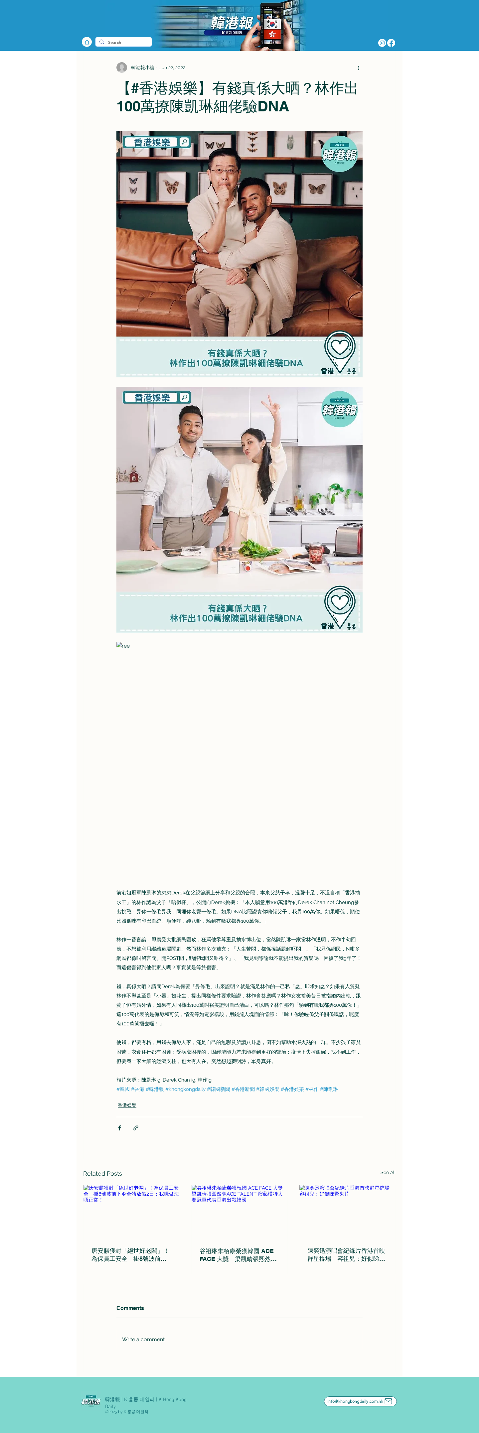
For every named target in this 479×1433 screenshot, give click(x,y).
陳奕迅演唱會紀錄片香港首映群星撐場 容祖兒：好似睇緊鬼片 (346, 1255)
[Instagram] (382, 43)
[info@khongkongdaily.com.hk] (360, 1401)
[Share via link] (136, 1128)
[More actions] (359, 67)
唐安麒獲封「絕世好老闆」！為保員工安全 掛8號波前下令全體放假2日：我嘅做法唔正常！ (130, 1255)
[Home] (87, 42)
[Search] (123, 42)
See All (388, 1172)
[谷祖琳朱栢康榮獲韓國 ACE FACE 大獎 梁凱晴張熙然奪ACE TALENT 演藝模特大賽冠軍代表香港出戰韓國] (240, 1212)
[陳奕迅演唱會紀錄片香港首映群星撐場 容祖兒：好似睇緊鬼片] (347, 1212)
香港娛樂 (127, 1105)
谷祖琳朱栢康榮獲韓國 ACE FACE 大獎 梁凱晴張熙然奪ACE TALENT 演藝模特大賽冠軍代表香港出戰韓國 (238, 1255)
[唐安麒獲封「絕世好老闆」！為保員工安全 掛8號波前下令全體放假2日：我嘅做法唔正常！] (131, 1212)
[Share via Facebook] (119, 1128)
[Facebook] (391, 43)
